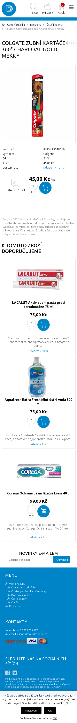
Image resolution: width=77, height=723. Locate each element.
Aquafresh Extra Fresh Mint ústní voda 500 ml (38, 402)
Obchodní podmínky (23, 587)
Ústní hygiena (55, 24)
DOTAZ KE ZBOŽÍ (15, 190)
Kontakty (14, 606)
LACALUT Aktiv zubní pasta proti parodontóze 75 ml (38, 305)
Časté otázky (18, 598)
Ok (50, 710)
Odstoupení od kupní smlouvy (29, 591)
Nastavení (31, 710)
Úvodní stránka (16, 24)
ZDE (55, 718)
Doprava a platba (21, 595)
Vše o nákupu (17, 583)
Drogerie (35, 24)
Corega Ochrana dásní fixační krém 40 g (38, 493)
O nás (14, 602)
